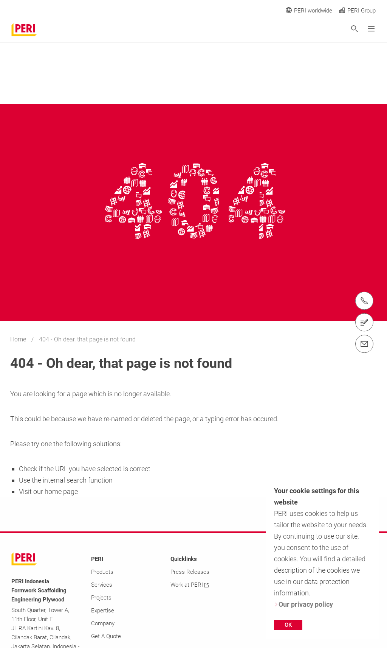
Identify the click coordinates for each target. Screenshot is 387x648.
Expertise (102, 610)
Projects (101, 597)
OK (288, 625)
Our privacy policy (303, 604)
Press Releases (189, 572)
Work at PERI (189, 584)
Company (103, 623)
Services (101, 584)
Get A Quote (106, 636)
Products (102, 572)
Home (19, 339)
